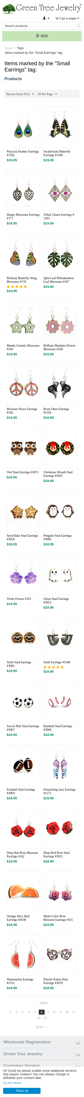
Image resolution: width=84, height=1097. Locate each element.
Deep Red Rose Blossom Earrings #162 (22, 854)
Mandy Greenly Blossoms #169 (23, 347)
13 (45, 1018)
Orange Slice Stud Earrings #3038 (18, 918)
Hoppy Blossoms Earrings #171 (23, 216)
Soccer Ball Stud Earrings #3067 (23, 727)
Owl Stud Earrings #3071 (23, 472)
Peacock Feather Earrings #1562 (23, 153)
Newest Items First (20, 94)
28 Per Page (47, 94)
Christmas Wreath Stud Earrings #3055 (58, 474)
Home (9, 48)
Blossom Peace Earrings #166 (22, 410)
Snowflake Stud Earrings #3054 (22, 537)
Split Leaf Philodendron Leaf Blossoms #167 (58, 279)
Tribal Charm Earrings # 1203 (58, 216)
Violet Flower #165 (19, 599)
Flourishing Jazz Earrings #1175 (59, 791)
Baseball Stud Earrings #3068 (57, 727)
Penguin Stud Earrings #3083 (57, 537)
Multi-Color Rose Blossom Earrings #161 (58, 918)
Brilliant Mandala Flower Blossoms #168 (59, 347)
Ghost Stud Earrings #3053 (56, 600)
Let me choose (12, 1082)
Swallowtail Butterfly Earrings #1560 (57, 153)
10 (67, 1012)
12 (38, 1018)
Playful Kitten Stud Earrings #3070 (55, 981)
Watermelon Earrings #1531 (20, 981)
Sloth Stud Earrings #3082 (19, 664)
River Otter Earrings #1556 (56, 410)
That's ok (21, 1091)
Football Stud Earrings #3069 (21, 791)
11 (73, 1012)
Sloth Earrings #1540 (56, 662)
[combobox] (42, 25)
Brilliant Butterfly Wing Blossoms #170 (22, 279)
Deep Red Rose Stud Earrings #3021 (56, 854)
